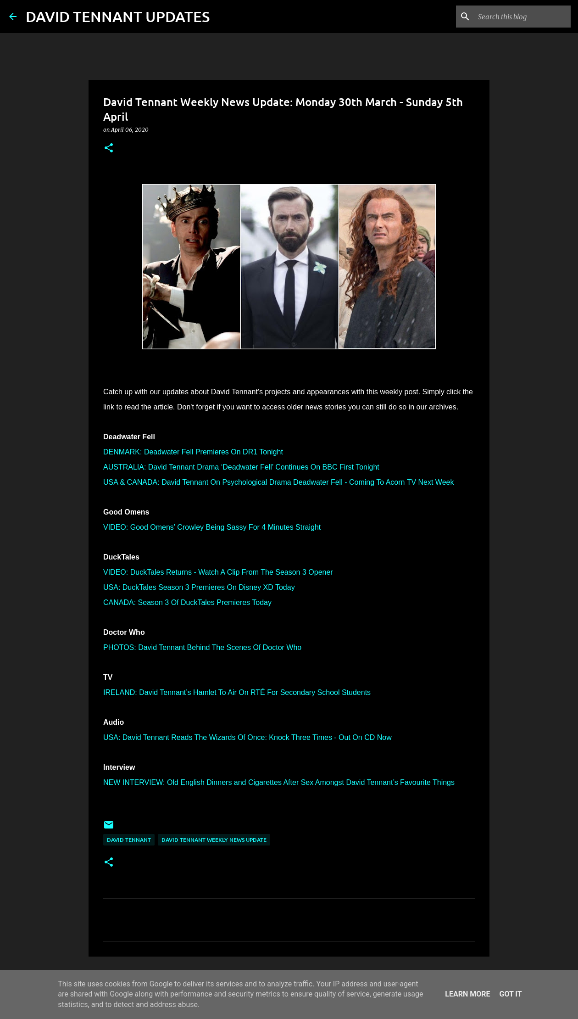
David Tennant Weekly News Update (214, 840)
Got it (510, 994)
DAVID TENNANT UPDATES (118, 16)
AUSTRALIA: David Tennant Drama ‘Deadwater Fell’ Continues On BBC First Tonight (241, 467)
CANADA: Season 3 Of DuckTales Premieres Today (187, 602)
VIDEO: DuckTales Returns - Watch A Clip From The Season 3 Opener (218, 572)
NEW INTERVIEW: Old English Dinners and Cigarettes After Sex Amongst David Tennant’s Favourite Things (279, 782)
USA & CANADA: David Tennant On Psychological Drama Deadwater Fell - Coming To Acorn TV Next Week (278, 482)
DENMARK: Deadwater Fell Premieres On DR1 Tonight (193, 452)
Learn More (467, 994)
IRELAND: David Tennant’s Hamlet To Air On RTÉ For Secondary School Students (237, 692)
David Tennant (129, 840)
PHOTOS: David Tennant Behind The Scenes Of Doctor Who (202, 647)
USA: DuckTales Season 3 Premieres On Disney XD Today (199, 587)
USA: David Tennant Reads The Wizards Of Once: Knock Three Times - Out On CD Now (247, 737)
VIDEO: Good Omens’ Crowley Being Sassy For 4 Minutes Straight (212, 527)
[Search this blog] (522, 17)
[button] (108, 148)
